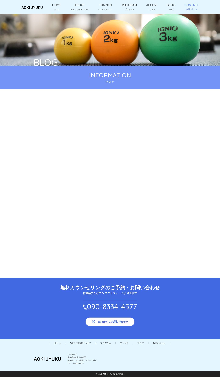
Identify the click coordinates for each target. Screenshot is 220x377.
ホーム (57, 343)
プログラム (105, 343)
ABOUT (79, 5)
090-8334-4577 (112, 306)
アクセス (124, 343)
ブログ (140, 343)
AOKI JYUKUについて (80, 343)
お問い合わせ (159, 343)
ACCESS (151, 5)
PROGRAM (129, 5)
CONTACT (191, 5)
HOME (56, 5)
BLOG (171, 5)
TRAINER (105, 5)
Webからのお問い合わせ (113, 321)
